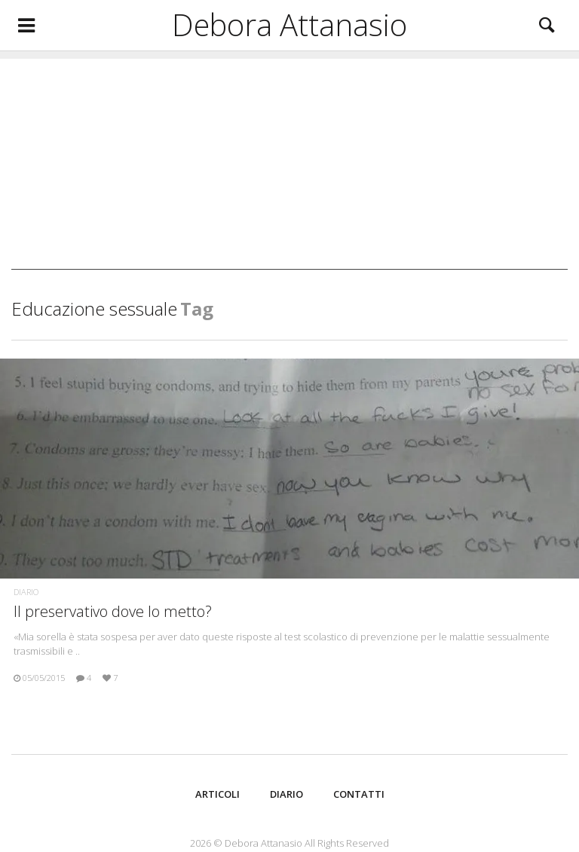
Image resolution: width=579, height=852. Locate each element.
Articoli (217, 794)
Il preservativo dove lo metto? (113, 611)
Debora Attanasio (289, 25)
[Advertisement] (289, 164)
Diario (26, 592)
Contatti (358, 794)
